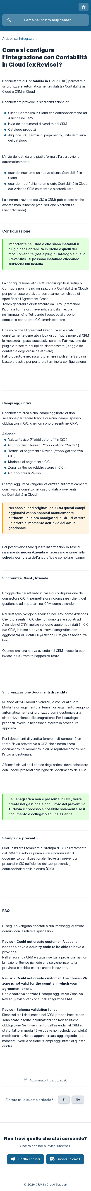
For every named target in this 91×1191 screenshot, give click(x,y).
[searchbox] (45, 20)
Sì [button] (63, 1099)
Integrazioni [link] (28, 38)
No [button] (78, 1099)
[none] (84, 7)
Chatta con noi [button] (29, 1159)
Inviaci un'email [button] (68, 1159)
